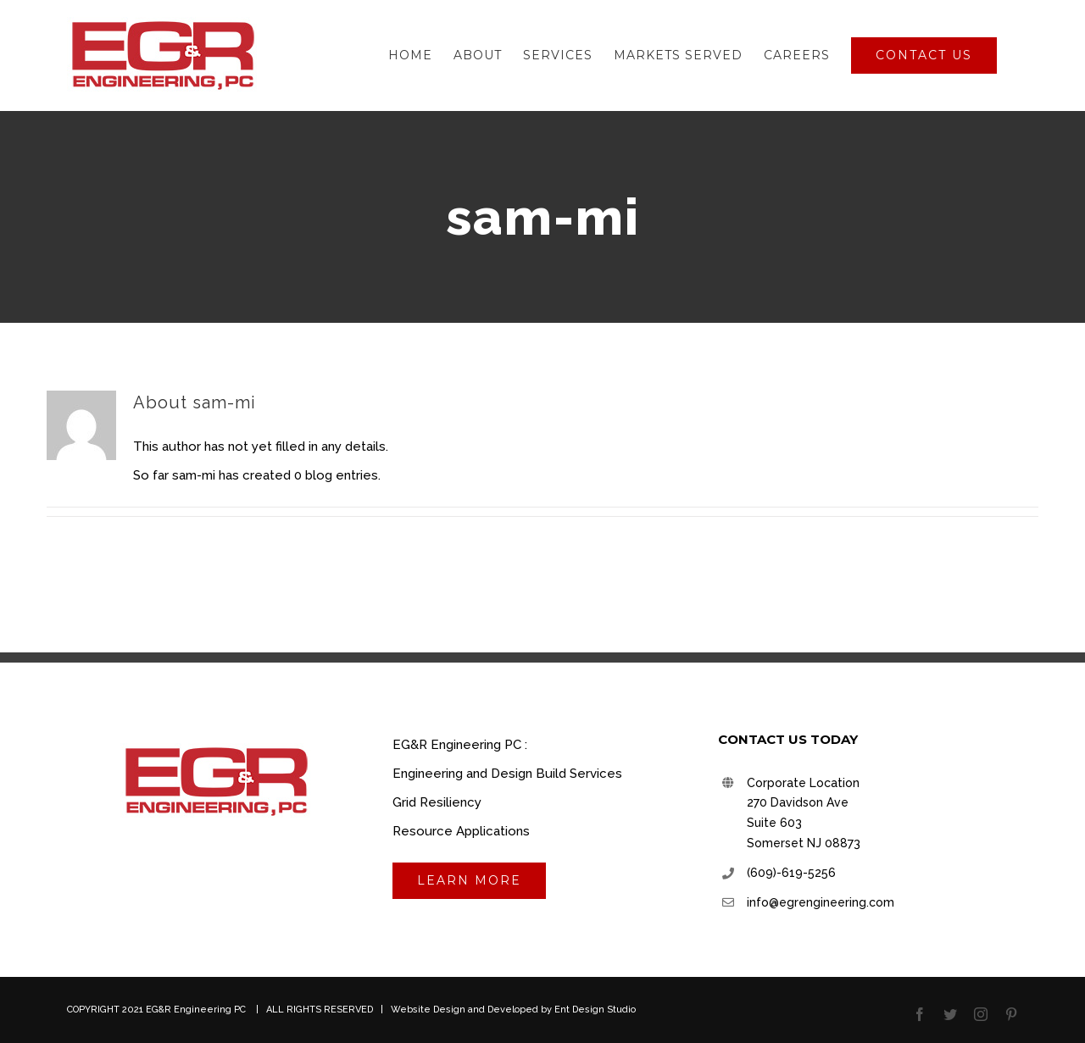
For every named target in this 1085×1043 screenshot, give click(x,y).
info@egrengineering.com (820, 902)
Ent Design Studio (595, 1009)
